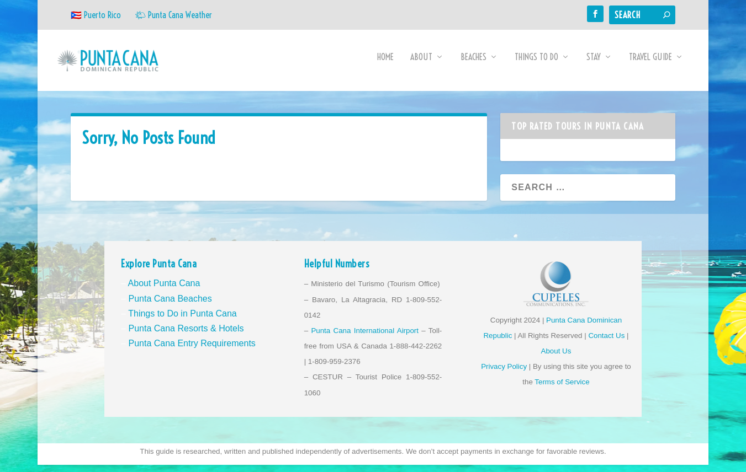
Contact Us (606, 343)
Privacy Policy (504, 373)
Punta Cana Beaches (169, 305)
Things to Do (536, 64)
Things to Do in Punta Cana (182, 320)
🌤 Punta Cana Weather (173, 14)
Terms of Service (562, 389)
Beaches (473, 64)
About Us (556, 358)
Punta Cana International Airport (365, 338)
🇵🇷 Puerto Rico (96, 14)
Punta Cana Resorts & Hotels (186, 335)
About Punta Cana (164, 290)
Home (385, 64)
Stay (593, 64)
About (421, 64)
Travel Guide (650, 64)
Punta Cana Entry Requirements (191, 350)
